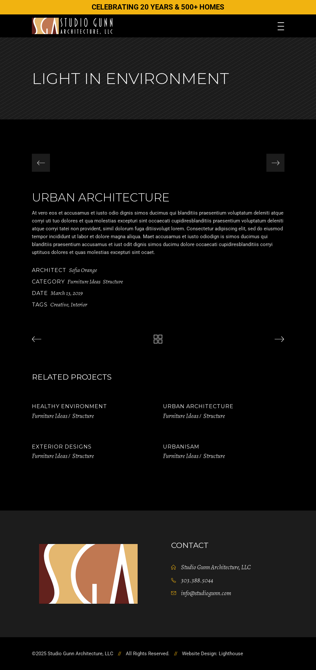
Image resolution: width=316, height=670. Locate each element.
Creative (59, 304)
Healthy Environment (69, 406)
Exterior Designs (62, 447)
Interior (79, 304)
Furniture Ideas (84, 281)
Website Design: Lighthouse (212, 654)
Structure (113, 281)
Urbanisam (181, 447)
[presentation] (41, 163)
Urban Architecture (198, 406)
